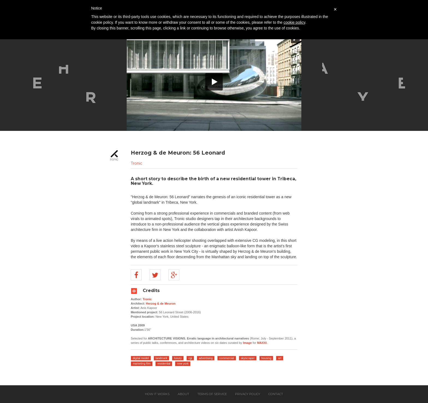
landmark (161, 358)
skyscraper (248, 358)
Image (247, 342)
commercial (226, 358)
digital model (141, 358)
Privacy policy (247, 394)
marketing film (141, 363)
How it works (157, 394)
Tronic (136, 163)
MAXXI (262, 342)
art (279, 358)
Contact (275, 394)
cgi (190, 358)
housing (266, 358)
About (183, 394)
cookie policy (294, 22)
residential (163, 363)
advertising (206, 358)
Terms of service (212, 394)
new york (183, 363)
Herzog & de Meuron (161, 303)
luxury (178, 358)
